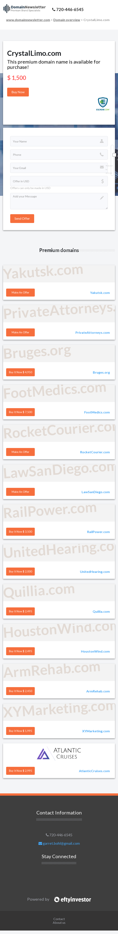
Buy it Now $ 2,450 (20, 691)
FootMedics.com (97, 412)
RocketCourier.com (95, 452)
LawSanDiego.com (96, 492)
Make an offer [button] (20, 292)
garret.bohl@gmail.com (59, 843)
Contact (59, 919)
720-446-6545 (59, 835)
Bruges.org (101, 372)
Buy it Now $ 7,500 (20, 412)
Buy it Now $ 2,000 (20, 571)
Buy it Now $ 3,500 (20, 531)
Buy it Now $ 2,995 (20, 770)
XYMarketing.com (96, 731)
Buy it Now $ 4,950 (20, 372)
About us (59, 922)
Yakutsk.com (100, 293)
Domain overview (66, 20)
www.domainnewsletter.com (28, 20)
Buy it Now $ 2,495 (20, 611)
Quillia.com (101, 611)
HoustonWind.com (95, 651)
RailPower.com (98, 532)
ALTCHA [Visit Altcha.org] (109, 173)
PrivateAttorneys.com (92, 332)
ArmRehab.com (98, 691)
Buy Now (18, 92)
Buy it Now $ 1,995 (20, 730)
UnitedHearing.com (95, 571)
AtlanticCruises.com (94, 771)
